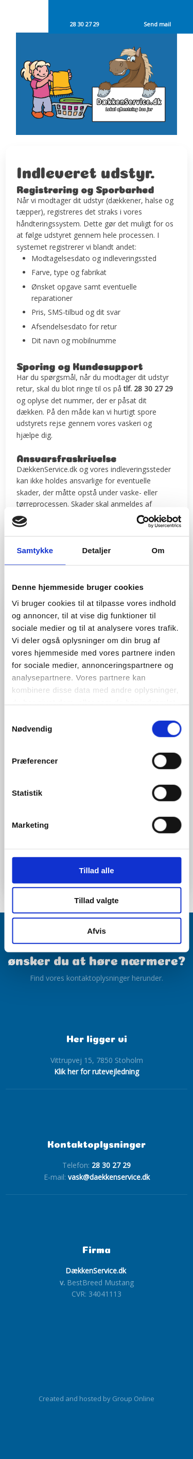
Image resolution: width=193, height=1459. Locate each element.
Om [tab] (158, 549)
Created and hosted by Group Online (96, 1398)
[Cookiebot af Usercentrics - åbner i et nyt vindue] (137, 521)
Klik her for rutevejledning (96, 1071)
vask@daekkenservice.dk (109, 1177)
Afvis (96, 930)
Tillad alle (96, 869)
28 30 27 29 (111, 1165)
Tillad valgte (96, 900)
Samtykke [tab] (34, 549)
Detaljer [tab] (96, 549)
